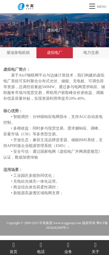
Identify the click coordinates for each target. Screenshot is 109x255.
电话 (41, 247)
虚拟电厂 (54, 53)
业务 (68, 247)
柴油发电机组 (18, 53)
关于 (95, 247)
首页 (13, 247)
